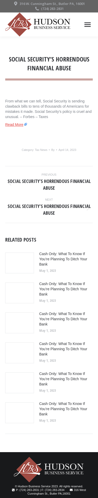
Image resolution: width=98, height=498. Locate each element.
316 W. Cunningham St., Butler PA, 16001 (49, 3)
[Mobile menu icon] (87, 25)
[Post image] (19, 263)
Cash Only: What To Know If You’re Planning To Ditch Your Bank (63, 259)
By (53, 149)
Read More (14, 124)
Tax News (41, 149)
